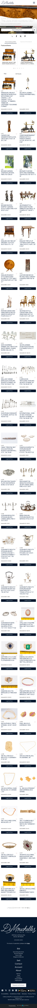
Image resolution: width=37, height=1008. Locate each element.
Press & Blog (18, 978)
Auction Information (26, 41)
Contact (18, 964)
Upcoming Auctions (18, 951)
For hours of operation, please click (18, 943)
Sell (18, 960)
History (18, 973)
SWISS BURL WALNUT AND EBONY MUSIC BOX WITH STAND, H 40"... (9, 63)
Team (18, 975)
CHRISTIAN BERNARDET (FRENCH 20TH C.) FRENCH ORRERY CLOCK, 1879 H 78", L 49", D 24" (27, 139)
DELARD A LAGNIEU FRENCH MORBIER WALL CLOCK (27, 94)
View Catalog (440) (17, 29)
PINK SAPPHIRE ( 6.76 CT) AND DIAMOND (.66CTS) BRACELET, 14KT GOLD (27, 692)
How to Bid (18, 955)
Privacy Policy (32, 993)
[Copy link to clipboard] (12, 36)
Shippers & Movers (18, 957)
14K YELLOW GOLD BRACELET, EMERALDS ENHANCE (8, 856)
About (18, 970)
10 (25, 907)
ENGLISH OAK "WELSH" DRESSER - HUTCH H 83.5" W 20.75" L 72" (8, 242)
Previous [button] (3, 58)
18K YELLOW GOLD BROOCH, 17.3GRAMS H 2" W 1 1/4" (8, 757)
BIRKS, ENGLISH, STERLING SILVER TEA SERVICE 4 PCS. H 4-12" (27, 517)
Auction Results (18, 953)
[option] (9, 56)
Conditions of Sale (15, 993)
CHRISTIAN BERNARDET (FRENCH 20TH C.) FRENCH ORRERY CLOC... (28, 63)
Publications (18, 980)
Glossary (24, 993)
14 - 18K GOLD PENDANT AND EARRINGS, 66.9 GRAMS (27, 790)
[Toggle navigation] (34, 2)
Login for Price (9, 113)
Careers (18, 977)
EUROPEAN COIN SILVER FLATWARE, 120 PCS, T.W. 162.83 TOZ (9, 415)
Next (28, 907)
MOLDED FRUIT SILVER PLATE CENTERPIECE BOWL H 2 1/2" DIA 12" (8, 483)
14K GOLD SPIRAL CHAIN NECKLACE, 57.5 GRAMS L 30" (9, 790)
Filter (5, 73)
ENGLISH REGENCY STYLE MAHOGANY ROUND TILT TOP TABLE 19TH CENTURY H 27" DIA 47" (9, 278)
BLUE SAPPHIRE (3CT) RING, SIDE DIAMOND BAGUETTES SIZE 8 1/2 (8, 890)
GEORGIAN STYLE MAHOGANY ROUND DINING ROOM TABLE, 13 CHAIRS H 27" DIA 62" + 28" (27, 209)
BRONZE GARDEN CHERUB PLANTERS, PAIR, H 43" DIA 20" (7, 172)
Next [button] (34, 58)
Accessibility (4, 993)
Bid (18, 949)
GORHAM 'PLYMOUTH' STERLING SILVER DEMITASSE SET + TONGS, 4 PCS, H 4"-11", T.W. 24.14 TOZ (27, 590)
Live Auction (9, 18)
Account (18, 967)
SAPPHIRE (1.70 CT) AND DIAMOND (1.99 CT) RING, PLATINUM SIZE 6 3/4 (9, 658)
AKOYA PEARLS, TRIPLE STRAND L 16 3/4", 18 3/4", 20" (9, 725)
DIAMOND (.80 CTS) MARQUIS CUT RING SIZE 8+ (9, 692)
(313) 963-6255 (18, 940)
